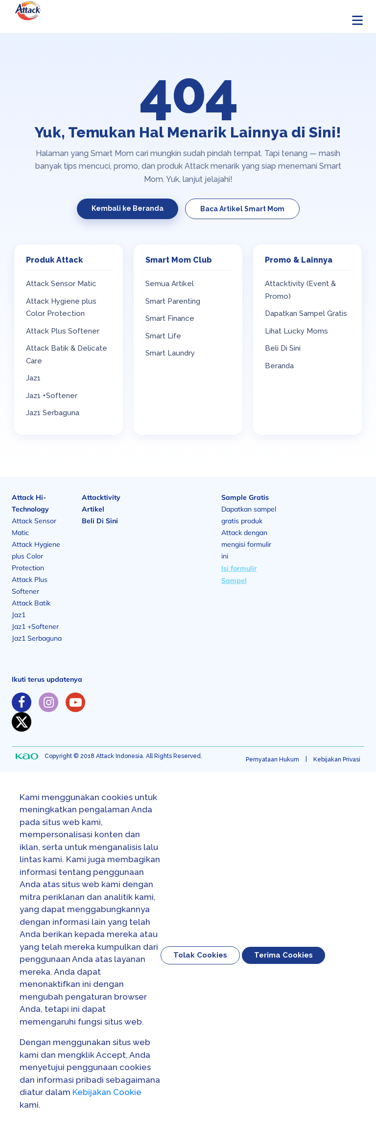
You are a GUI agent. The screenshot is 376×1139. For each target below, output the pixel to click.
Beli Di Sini (283, 348)
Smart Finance (169, 318)
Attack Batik (31, 603)
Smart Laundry (170, 353)
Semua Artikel (169, 283)
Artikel (93, 509)
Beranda (279, 365)
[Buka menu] (357, 20)
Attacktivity (101, 497)
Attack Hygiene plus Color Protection (36, 556)
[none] (27, 756)
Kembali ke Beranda (128, 208)
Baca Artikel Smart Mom (242, 209)
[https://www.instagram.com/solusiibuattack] (48, 702)
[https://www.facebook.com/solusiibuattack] (21, 702)
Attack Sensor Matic (61, 283)
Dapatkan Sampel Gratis (306, 313)
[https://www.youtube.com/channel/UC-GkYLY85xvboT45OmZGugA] (75, 702)
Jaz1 (33, 378)
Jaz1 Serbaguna (52, 412)
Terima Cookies (283, 955)
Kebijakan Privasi (336, 759)
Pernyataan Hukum (272, 759)
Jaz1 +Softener (51, 395)
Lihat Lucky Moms (296, 331)
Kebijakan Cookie (106, 1092)
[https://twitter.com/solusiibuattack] (21, 722)
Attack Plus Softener (62, 331)
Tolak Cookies (200, 955)
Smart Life (163, 336)
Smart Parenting (172, 301)
